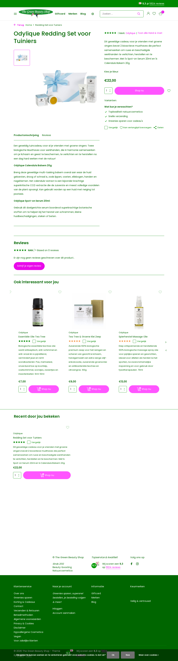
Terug (19, 25)
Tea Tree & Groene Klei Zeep (86, 336)
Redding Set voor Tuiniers (30, 442)
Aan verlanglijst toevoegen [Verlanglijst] (135, 127)
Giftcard (60, 13)
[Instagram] (137, 564)
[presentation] (165, 350)
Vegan (17, 636)
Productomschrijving (26, 135)
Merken (72, 13)
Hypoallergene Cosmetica (28, 632)
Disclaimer (20, 627)
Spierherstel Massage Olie (134, 336)
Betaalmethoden (23, 615)
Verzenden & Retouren (26, 610)
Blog (83, 13)
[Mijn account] (148, 14)
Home (30, 25)
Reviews (46, 135)
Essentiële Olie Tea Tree (32, 336)
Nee (128, 655)
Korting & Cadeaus (24, 602)
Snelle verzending (116, 116)
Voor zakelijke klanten (26, 640)
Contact (18, 606)
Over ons (19, 593)
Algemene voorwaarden (27, 619)
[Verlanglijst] (154, 14)
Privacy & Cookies (24, 623)
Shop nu (139, 90)
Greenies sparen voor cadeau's (124, 120)
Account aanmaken (64, 613)
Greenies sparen (23, 597)
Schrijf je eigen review (31, 266)
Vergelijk (111, 127)
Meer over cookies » (149, 655)
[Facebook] (131, 564)
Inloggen (57, 608)
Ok (113, 655)
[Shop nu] (43, 390)
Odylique (132, 33)
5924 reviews (157, 3)
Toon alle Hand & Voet (151, 33)
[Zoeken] (122, 13)
